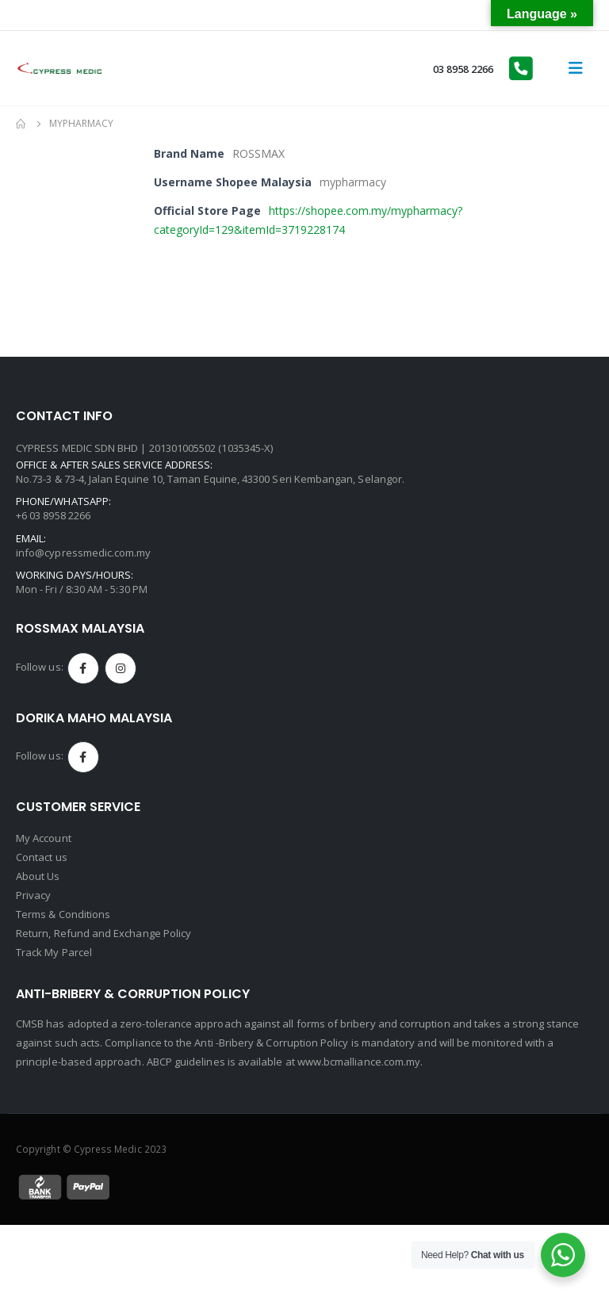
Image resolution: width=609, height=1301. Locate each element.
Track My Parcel (54, 952)
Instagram (120, 668)
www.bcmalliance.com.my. (360, 1061)
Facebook (83, 668)
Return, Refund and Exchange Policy (103, 933)
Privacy (33, 895)
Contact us (41, 857)
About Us (38, 876)
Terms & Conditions (63, 914)
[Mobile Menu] (575, 68)
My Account (43, 838)
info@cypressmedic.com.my (83, 552)
